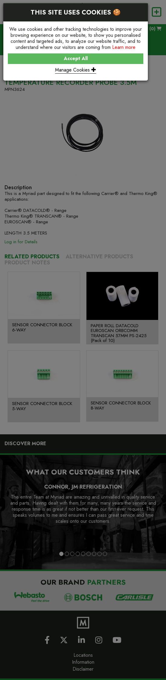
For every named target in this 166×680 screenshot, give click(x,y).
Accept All (76, 58)
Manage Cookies (75, 69)
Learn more (123, 47)
